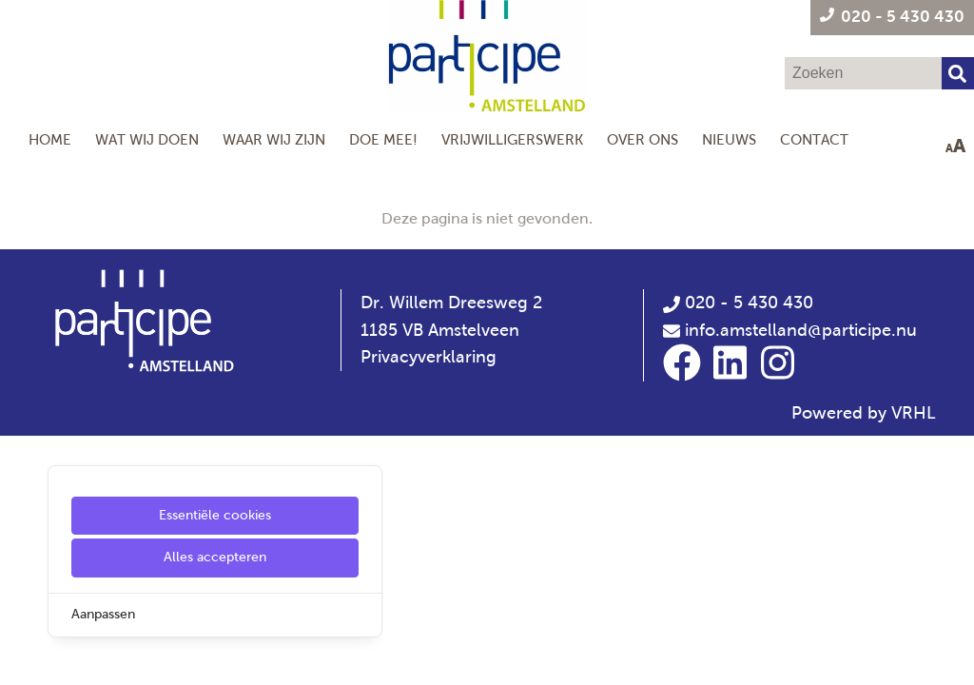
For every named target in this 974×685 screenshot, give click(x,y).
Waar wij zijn (274, 139)
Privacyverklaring (428, 356)
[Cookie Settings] (22, 657)
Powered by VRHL (863, 412)
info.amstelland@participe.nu (801, 330)
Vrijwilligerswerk (512, 139)
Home (50, 139)
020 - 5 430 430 (738, 302)
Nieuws (729, 139)
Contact (814, 139)
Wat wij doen (147, 139)
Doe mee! (383, 139)
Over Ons (642, 139)
